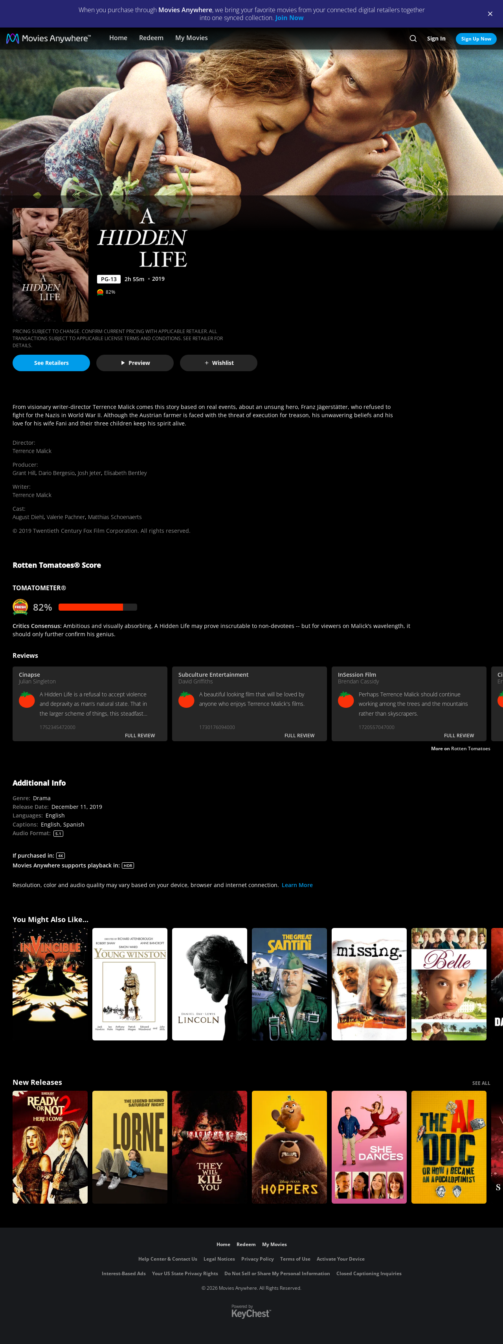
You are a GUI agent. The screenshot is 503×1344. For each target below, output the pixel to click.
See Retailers (51, 362)
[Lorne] (129, 1147)
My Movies (191, 37)
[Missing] (369, 984)
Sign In (436, 38)
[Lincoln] (209, 984)
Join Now (289, 17)
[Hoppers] (289, 1147)
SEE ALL (481, 1083)
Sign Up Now (476, 38)
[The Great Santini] (289, 984)
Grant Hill (24, 473)
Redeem (151, 37)
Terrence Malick (32, 451)
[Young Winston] (129, 984)
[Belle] (448, 984)
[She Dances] (369, 1147)
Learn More (297, 885)
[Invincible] (50, 984)
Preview (135, 362)
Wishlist (219, 362)
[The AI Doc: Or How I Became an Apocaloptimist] (448, 1147)
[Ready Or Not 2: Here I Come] (50, 1147)
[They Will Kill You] (209, 1147)
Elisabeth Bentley (125, 473)
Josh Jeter (89, 473)
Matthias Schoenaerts (115, 517)
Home (118, 37)
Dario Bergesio (57, 473)
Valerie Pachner (66, 517)
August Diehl (28, 517)
